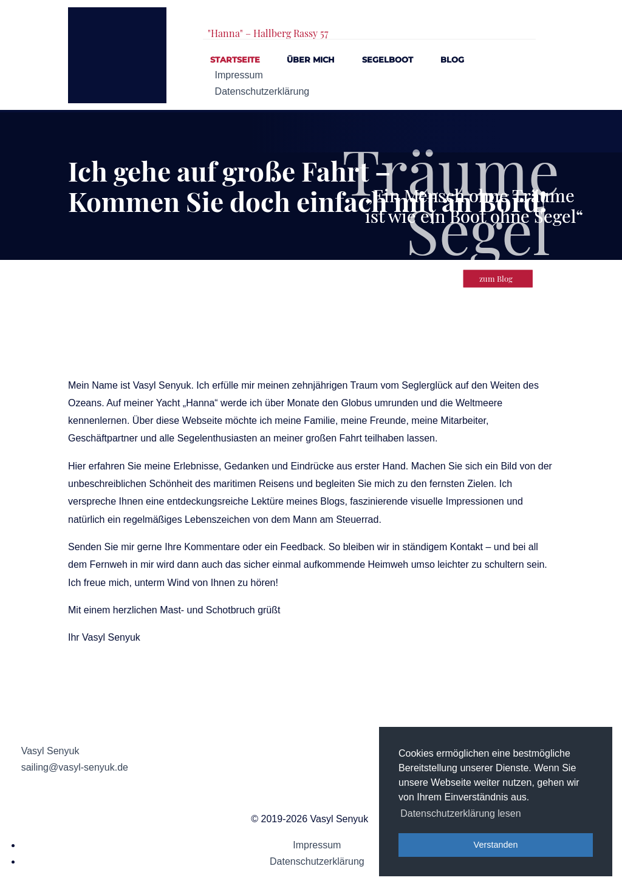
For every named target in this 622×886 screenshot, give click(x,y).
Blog (452, 59)
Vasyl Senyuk (50, 751)
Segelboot (387, 59)
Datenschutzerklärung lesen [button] (460, 813)
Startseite (235, 59)
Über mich (311, 59)
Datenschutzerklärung (262, 91)
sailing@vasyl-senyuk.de (74, 767)
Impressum (239, 75)
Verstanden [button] (496, 845)
